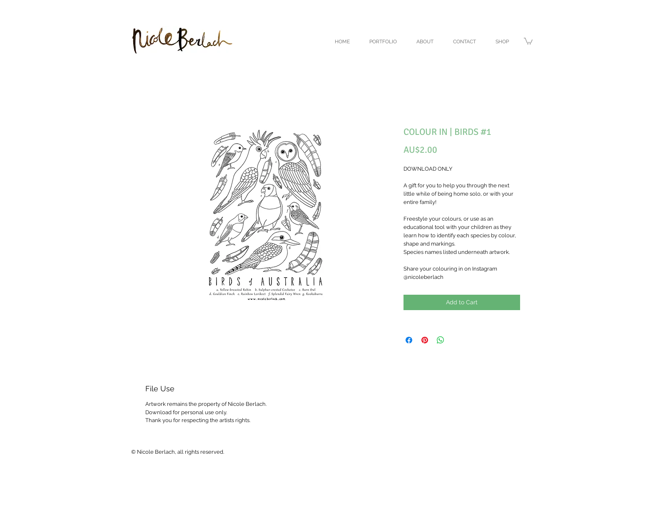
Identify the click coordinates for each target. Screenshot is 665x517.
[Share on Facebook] (409, 340)
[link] (528, 41)
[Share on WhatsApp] (441, 340)
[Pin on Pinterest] (425, 340)
